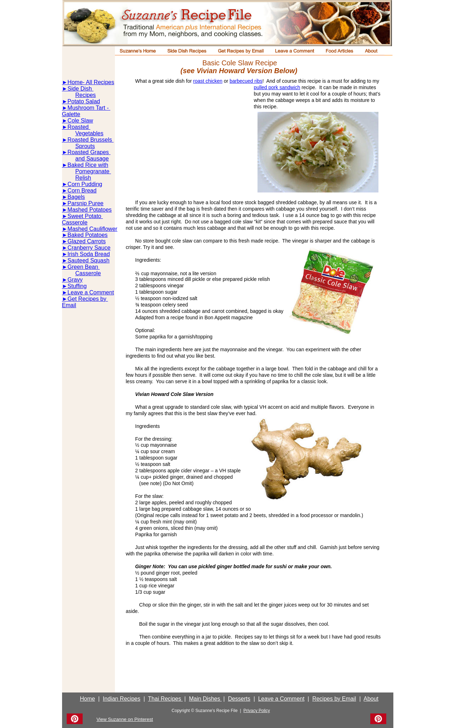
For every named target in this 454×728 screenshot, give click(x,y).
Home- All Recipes (90, 82)
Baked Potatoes (87, 235)
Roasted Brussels (90, 140)
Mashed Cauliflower (92, 229)
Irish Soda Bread (88, 254)
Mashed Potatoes (89, 210)
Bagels (76, 197)
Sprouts (85, 146)
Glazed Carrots (86, 241)
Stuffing (77, 286)
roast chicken (207, 81)
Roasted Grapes (88, 152)
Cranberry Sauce (88, 248)
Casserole (75, 222)
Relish (83, 178)
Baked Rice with (87, 165)
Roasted (78, 127)
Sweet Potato (85, 216)
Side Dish (80, 89)
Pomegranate (93, 171)
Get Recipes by (87, 299)
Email (69, 305)
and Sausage (92, 159)
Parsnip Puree (85, 203)
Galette (71, 114)
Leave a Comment (90, 292)
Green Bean (83, 267)
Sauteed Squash (88, 260)
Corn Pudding (84, 184)
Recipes (85, 95)
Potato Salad (83, 101)
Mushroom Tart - (88, 108)
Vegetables (89, 133)
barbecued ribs (245, 81)
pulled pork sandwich (277, 87)
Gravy (75, 280)
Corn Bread (81, 191)
